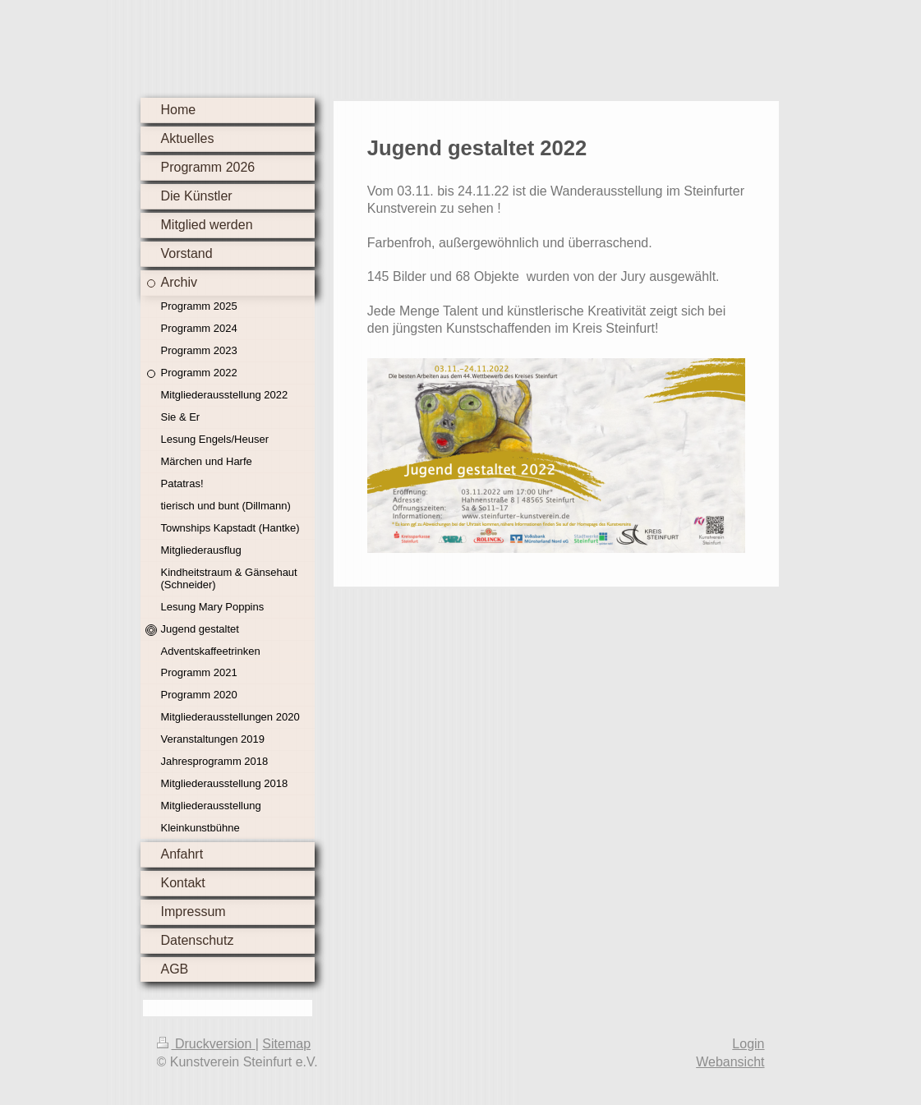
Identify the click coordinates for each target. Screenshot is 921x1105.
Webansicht (730, 1062)
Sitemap (286, 1044)
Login (748, 1044)
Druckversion (206, 1044)
